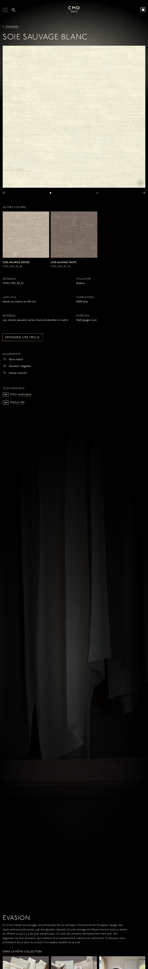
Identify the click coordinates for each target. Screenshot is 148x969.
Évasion (10, 27)
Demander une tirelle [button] (22, 337)
